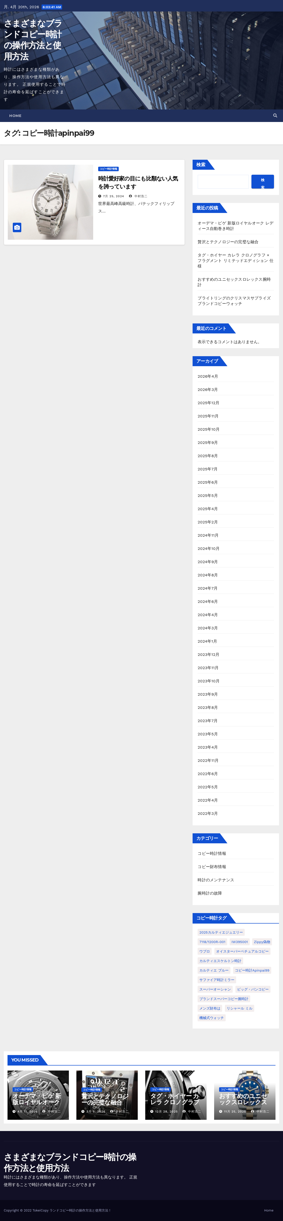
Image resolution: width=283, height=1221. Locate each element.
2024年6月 (208, 601)
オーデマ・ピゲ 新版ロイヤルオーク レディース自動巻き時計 (37, 1105)
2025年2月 (208, 522)
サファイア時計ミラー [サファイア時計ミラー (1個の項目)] (216, 980)
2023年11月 (208, 667)
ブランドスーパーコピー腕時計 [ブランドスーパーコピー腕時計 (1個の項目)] (223, 999)
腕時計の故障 (210, 893)
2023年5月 (208, 734)
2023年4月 (208, 747)
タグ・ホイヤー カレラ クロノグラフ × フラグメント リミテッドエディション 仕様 (235, 260)
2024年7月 (208, 588)
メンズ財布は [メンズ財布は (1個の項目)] (209, 1008)
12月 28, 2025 (166, 1111)
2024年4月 (208, 614)
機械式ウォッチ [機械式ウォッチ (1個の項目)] (211, 1018)
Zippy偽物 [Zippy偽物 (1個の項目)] (262, 942)
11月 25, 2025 (235, 1111)
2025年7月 (208, 469)
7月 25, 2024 (113, 196)
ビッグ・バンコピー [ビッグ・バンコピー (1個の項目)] (253, 989)
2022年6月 (208, 773)
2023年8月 (208, 707)
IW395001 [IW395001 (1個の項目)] (239, 942)
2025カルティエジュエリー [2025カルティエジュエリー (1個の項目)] (221, 932)
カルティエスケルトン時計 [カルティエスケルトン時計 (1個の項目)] (220, 961)
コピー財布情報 (212, 866)
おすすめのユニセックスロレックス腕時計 (243, 1102)
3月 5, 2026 (95, 1111)
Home (15, 115)
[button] (275, 115)
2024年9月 (208, 561)
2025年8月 (208, 455)
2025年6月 (208, 482)
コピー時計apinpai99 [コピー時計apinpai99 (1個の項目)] (252, 970)
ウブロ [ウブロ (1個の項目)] (204, 951)
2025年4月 (208, 508)
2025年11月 (208, 416)
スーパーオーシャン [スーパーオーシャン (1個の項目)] (215, 989)
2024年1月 (207, 641)
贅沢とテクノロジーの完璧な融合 (228, 241)
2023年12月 (208, 654)
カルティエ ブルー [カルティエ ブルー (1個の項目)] (214, 970)
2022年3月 (208, 813)
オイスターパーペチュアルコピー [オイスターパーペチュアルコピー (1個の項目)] (242, 951)
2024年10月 (209, 548)
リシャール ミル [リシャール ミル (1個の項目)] (239, 1008)
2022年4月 (208, 800)
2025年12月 (208, 402)
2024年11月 (208, 535)
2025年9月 (208, 442)
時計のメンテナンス (216, 880)
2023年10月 (209, 681)
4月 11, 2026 (28, 1111)
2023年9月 (208, 694)
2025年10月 (209, 429)
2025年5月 (208, 495)
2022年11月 (208, 760)
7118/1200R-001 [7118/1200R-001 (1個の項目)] (212, 942)
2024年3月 (208, 628)
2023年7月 (208, 720)
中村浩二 (138, 196)
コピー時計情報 (108, 168)
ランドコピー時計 (63, 1210)
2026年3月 (208, 389)
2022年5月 (208, 787)
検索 (200, 164)
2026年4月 (208, 376)
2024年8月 (208, 575)
